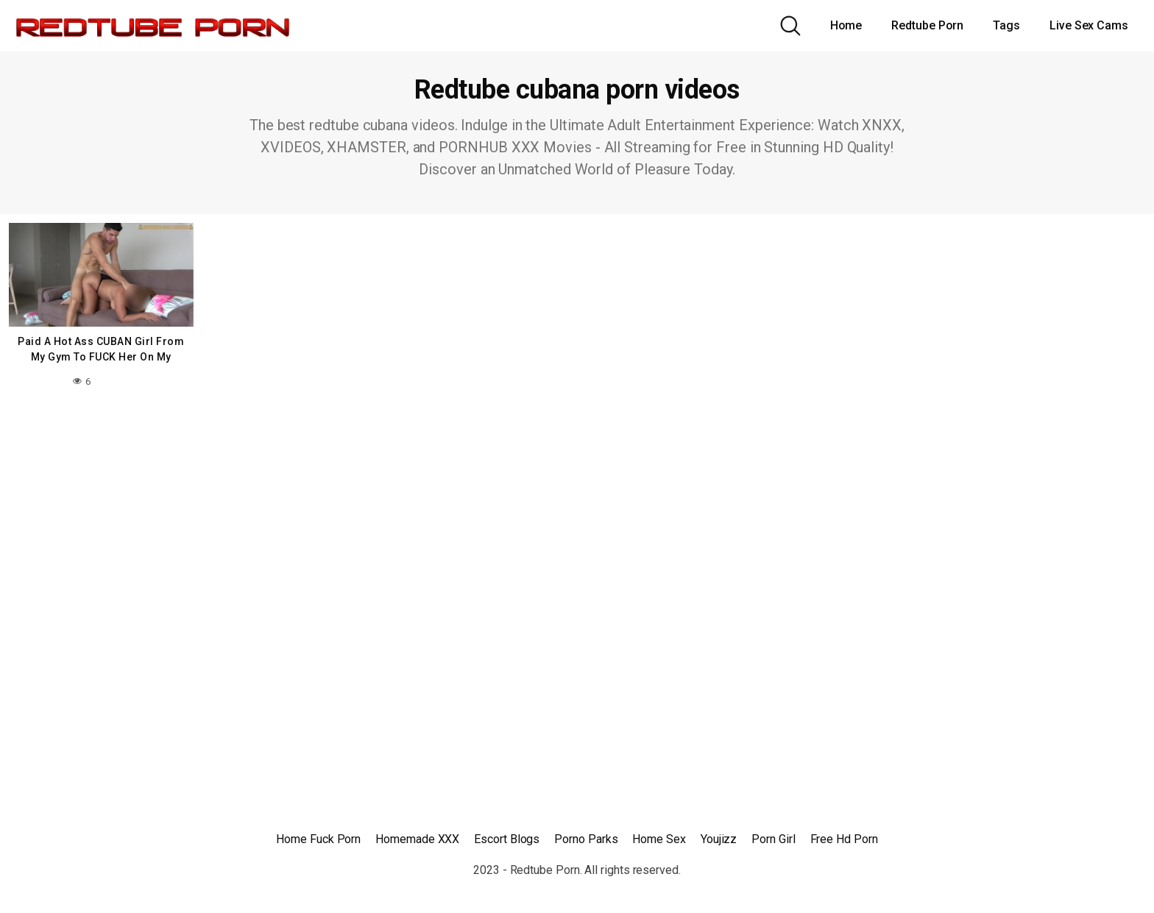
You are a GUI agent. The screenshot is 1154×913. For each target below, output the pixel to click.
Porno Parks (585, 839)
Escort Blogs (506, 839)
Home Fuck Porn (318, 839)
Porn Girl (773, 839)
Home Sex (658, 839)
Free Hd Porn (844, 839)
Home (846, 25)
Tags (1006, 25)
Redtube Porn (927, 25)
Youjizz (719, 839)
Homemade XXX (417, 839)
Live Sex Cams (1088, 25)
